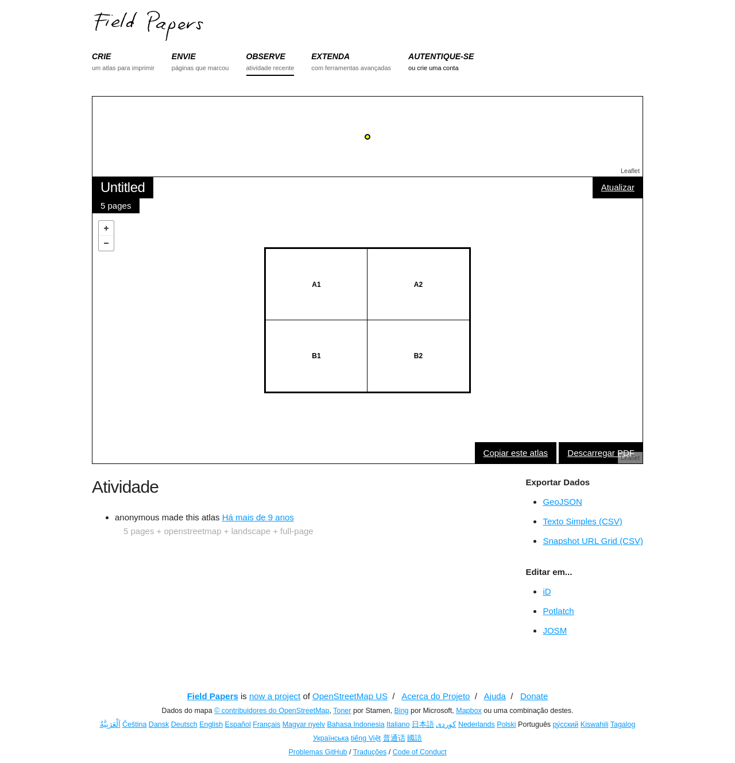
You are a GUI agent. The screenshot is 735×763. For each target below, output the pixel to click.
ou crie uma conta (433, 67)
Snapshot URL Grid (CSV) (593, 541)
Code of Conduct (420, 752)
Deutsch (184, 724)
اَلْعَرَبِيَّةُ (110, 724)
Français (266, 724)
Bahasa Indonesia (356, 724)
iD (547, 591)
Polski (506, 724)
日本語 (423, 724)
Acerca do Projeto (435, 696)
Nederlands (476, 724)
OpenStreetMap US (350, 696)
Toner (342, 711)
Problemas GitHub (317, 752)
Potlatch (558, 611)
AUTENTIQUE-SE (441, 56)
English (211, 724)
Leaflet (630, 170)
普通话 (394, 738)
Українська (331, 738)
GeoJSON (562, 502)
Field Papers (212, 696)
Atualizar (618, 187)
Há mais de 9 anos (258, 517)
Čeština (134, 724)
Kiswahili (595, 724)
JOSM (555, 630)
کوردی (446, 724)
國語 (414, 738)
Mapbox (468, 711)
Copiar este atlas (515, 453)
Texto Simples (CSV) (582, 521)
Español (238, 724)
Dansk (159, 724)
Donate (534, 696)
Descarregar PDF (601, 453)
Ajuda (495, 696)
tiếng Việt (366, 738)
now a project (274, 696)
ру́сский (566, 724)
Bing (401, 711)
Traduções (370, 752)
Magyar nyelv (304, 724)
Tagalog (623, 724)
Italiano (397, 724)
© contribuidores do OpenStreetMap (271, 711)
